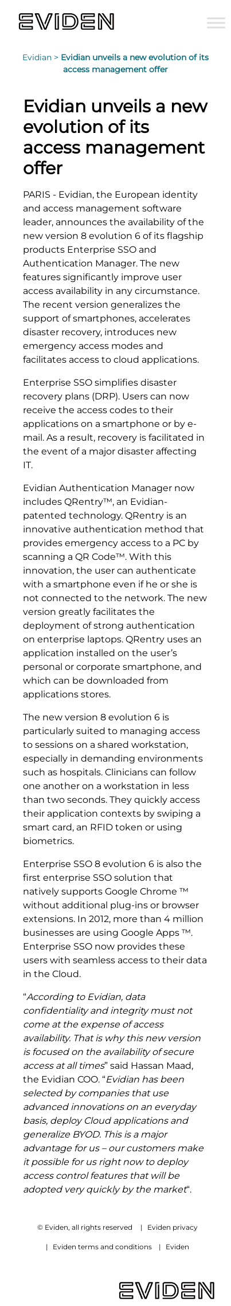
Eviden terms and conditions (102, 1246)
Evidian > (41, 57)
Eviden (177, 1246)
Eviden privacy (172, 1227)
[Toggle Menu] (216, 22)
